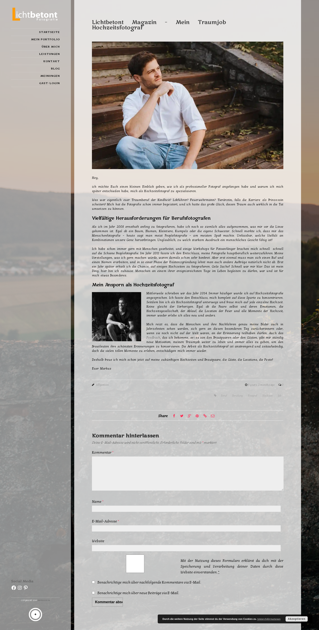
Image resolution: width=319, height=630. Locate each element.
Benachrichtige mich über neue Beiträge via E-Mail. (138, 593)
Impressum (44, 600)
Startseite (49, 32)
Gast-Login (49, 83)
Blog (55, 68)
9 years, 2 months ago (261, 384)
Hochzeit (267, 395)
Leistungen (49, 54)
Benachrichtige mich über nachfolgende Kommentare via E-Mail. (149, 582)
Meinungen (50, 76)
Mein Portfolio (45, 39)
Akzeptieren (296, 618)
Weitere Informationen (268, 619)
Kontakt (51, 61)
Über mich (51, 46)
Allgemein (102, 384)
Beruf (224, 395)
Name (97, 501)
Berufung (237, 395)
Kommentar (102, 452)
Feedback (153, 337)
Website (98, 541)
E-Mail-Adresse (105, 521)
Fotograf (252, 395)
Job (279, 395)
